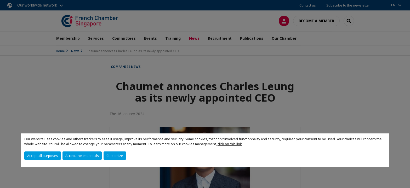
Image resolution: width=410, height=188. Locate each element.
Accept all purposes (42, 155)
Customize (114, 155)
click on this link (230, 144)
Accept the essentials (82, 155)
